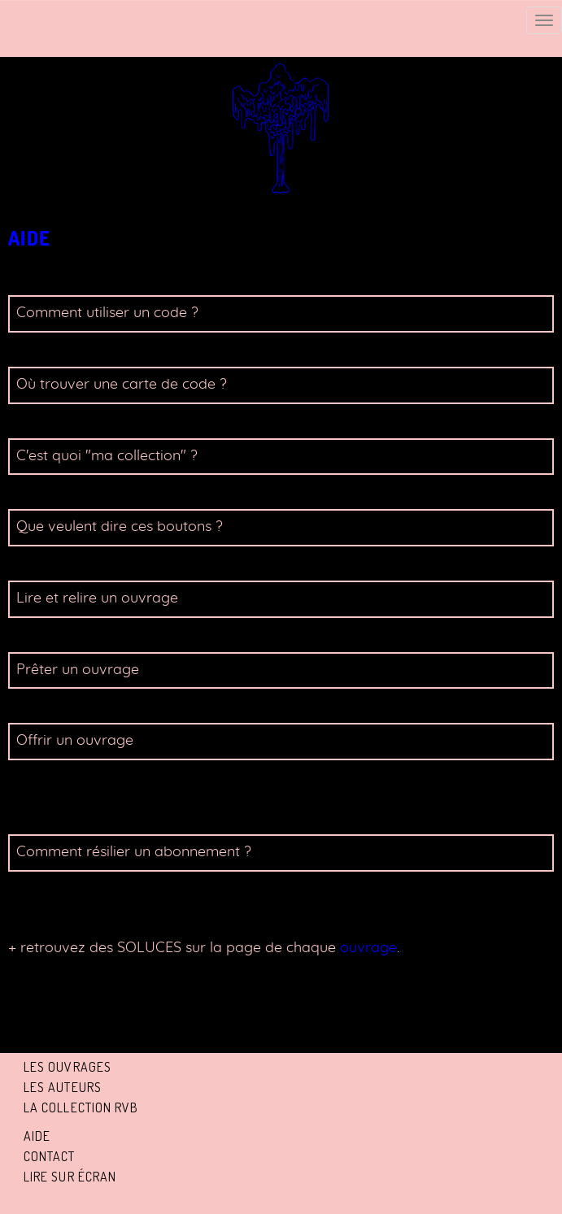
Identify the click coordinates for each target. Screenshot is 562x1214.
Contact (50, 1156)
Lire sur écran (70, 1176)
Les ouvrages (67, 1067)
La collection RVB (81, 1107)
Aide (37, 1136)
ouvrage (366, 948)
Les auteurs (63, 1087)
